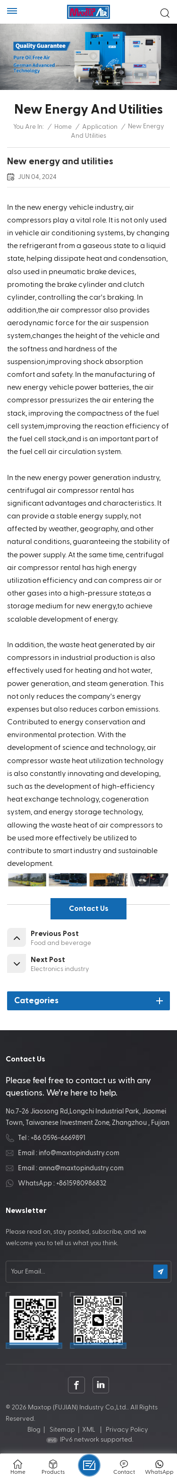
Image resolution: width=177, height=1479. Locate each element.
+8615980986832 (81, 1183)
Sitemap (62, 1429)
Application (100, 127)
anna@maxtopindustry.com (81, 1168)
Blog (34, 1429)
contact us (89, 908)
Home (63, 127)
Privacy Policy (127, 1429)
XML (88, 1429)
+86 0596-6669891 (58, 1137)
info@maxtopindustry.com (79, 1153)
